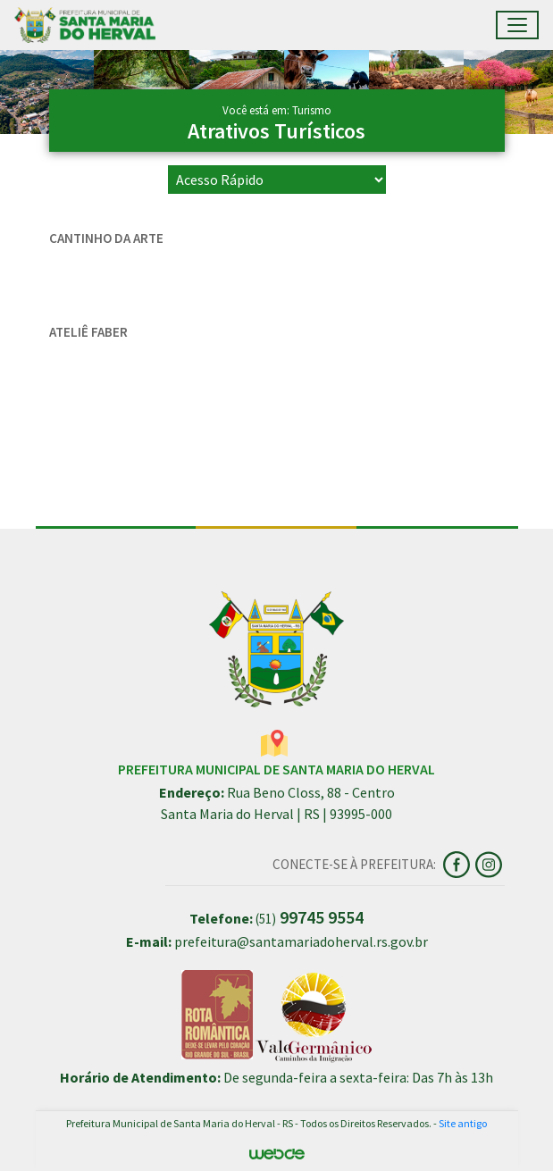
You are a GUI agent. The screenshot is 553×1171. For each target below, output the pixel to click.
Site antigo (463, 1123)
